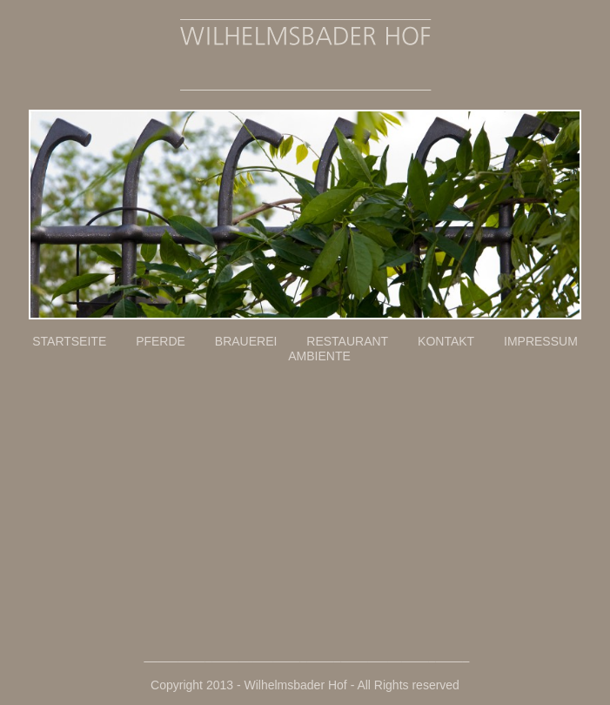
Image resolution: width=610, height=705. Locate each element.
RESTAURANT (360, 341)
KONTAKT (461, 341)
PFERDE (173, 341)
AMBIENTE (319, 356)
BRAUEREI (259, 341)
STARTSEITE (82, 341)
